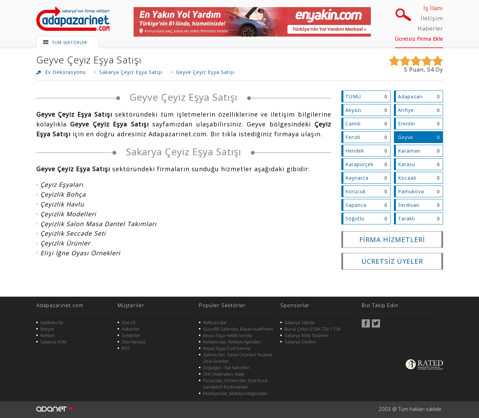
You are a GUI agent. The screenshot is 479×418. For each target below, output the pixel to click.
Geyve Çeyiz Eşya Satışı (89, 59)
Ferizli (352, 137)
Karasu (406, 164)
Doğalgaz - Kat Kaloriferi (226, 367)
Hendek (354, 150)
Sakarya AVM (53, 342)
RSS (126, 348)
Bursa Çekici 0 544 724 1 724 (312, 329)
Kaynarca (356, 178)
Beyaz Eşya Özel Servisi (226, 348)
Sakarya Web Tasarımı (306, 335)
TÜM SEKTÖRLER (69, 42)
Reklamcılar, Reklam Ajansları (232, 342)
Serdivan (408, 205)
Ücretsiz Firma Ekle (419, 39)
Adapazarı (410, 96)
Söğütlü (354, 218)
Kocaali (407, 178)
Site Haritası (133, 342)
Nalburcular (215, 322)
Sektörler (131, 335)
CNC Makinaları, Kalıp (223, 374)
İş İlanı (433, 8)
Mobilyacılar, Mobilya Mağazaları (235, 393)
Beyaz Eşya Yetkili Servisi (227, 335)
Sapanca (355, 205)
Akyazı (353, 110)
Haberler (430, 28)
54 (430, 69)
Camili (353, 123)
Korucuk (355, 191)
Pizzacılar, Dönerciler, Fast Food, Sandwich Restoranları (235, 383)
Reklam (47, 335)
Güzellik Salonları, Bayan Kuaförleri (238, 329)
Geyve (405, 137)
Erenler (407, 123)
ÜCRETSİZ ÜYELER (392, 261)
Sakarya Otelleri (300, 342)
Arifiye (406, 110)
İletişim (432, 18)
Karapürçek (359, 164)
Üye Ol (128, 322)
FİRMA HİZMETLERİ (392, 239)
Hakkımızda (51, 322)
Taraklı (406, 218)
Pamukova (411, 191)
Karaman (409, 150)
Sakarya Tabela (299, 322)
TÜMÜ (353, 96)
